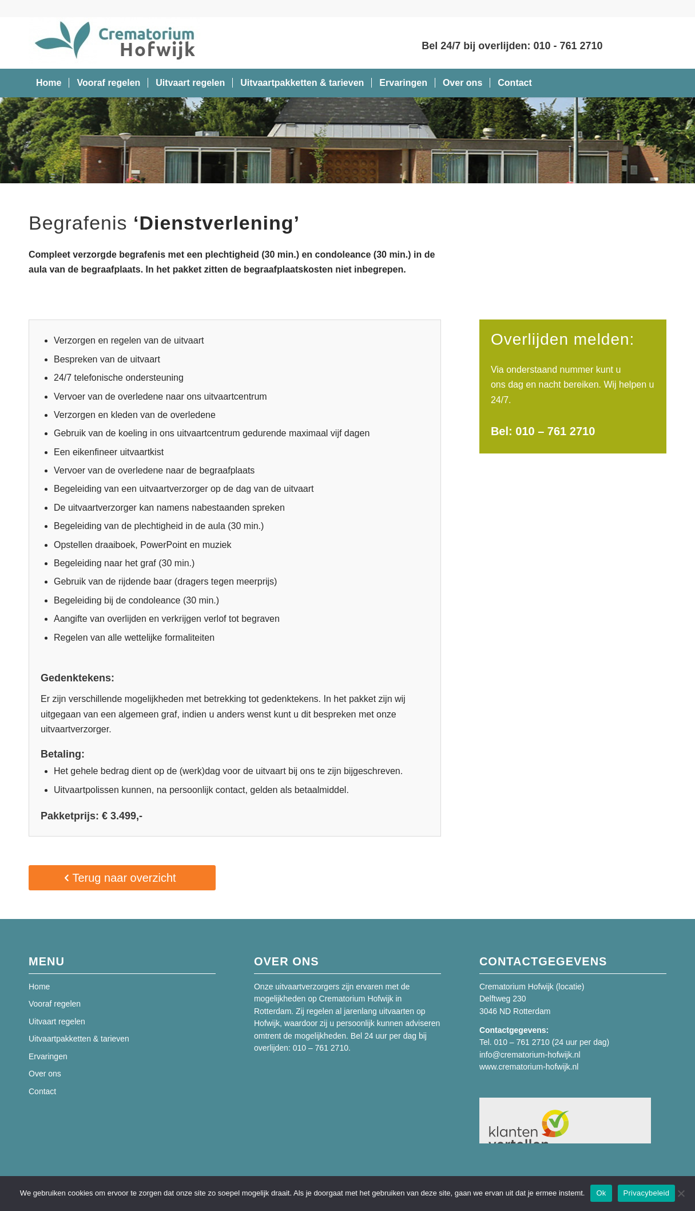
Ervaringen (48, 1056)
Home (39, 986)
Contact (42, 1091)
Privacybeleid (646, 1193)
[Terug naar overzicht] (122, 877)
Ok (601, 1193)
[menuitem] (49, 83)
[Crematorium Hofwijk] (114, 43)
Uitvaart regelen (57, 1021)
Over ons (45, 1073)
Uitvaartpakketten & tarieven (79, 1038)
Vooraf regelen (55, 1003)
